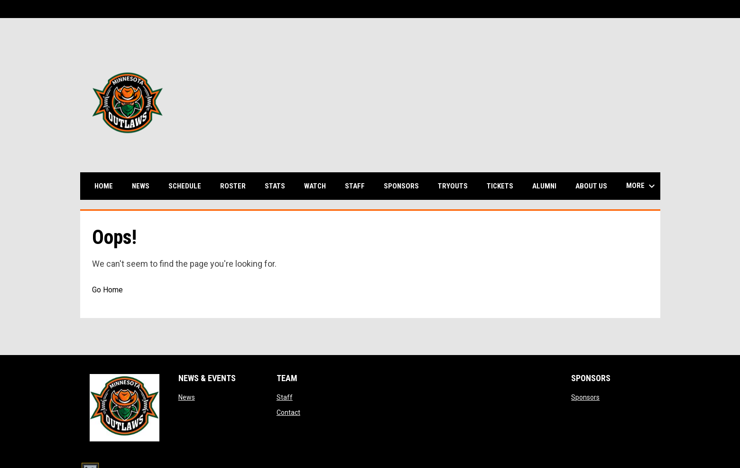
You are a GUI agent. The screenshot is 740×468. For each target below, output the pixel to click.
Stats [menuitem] (278, 185)
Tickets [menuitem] (500, 186)
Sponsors (585, 397)
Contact (288, 412)
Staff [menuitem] (355, 186)
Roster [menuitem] (236, 185)
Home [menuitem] (103, 186)
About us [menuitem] (591, 186)
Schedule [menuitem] (188, 185)
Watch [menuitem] (318, 185)
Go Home (107, 289)
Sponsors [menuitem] (401, 186)
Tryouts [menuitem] (453, 186)
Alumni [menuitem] (544, 186)
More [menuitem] (641, 186)
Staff (285, 397)
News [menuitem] (140, 186)
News (186, 397)
